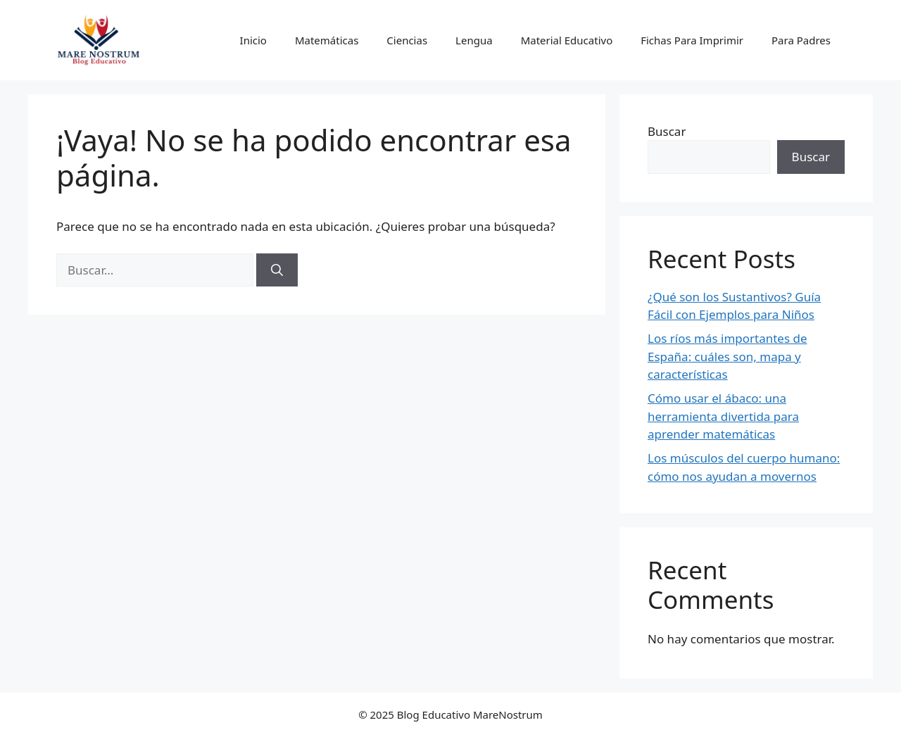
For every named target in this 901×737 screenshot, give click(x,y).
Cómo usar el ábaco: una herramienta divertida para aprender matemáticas (723, 416)
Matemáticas (326, 40)
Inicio (253, 40)
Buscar (667, 131)
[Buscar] (277, 270)
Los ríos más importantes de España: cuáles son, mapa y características (727, 356)
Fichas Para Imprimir (692, 40)
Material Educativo (567, 40)
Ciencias (406, 40)
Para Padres (801, 40)
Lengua (474, 40)
